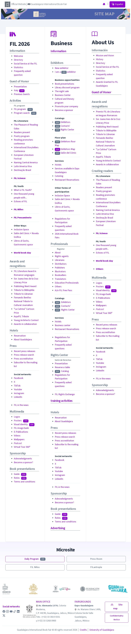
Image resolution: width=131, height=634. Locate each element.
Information (58, 51)
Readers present (22, 132)
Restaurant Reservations (67, 179)
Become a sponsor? (23, 462)
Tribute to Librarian (23, 294)
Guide (20, 474)
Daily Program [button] (34, 559)
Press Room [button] (96, 559)
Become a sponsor (64, 110)
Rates (20, 478)
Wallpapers (19, 439)
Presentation (20, 86)
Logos (17, 416)
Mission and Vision (105, 55)
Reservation (20, 335)
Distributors (60, 264)
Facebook (18, 378)
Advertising (58, 528)
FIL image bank (21, 428)
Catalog (62, 371)
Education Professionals (67, 282)
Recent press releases (24, 351)
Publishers (60, 267)
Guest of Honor (101, 92)
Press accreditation (23, 358)
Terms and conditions (24, 481)
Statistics (18, 67)
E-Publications (21, 432)
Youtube (18, 389)
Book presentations (64, 83)
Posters (21, 420)
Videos (17, 435)
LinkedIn (18, 397)
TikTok (17, 385)
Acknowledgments (23, 458)
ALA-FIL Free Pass (63, 290)
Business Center (63, 95)
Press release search (24, 355)
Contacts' (62, 126)
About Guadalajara (23, 339)
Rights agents (62, 256)
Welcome (18, 56)
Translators (60, 279)
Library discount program (67, 87)
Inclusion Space (21, 229)
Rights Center (64, 129)
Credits (82, 630)
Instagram (19, 393)
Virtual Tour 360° (22, 447)
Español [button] (117, 4)
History (99, 59)
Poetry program (22, 136)
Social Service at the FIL (25, 63)
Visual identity (24, 424)
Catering (59, 176)
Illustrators (60, 271)
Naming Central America (26, 162)
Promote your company (66, 106)
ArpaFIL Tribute (21, 316)
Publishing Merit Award (25, 286)
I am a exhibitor (65, 72)
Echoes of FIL (20, 201)
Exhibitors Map (65, 149)
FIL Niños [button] (35, 567)
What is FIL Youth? (23, 190)
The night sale (62, 91)
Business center (62, 325)
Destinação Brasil (22, 170)
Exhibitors (62, 122)
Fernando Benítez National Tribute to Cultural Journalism (23, 301)
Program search (25, 113)
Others (58, 286)
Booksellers (60, 275)
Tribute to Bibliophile (24, 290)
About (58, 252)
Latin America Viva (23, 166)
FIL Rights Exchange (65, 394)
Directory (18, 59)
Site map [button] (116, 606)
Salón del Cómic (65, 152)
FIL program (23, 109)
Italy (19, 90)
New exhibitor (61, 68)
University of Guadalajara (100, 630)
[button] (4, 612)
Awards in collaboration (25, 324)
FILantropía (96, 567)
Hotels (58, 164)
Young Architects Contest (26, 320)
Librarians (59, 260)
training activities (61, 401)
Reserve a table (62, 367)
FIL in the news (21, 405)
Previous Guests (22, 94)
